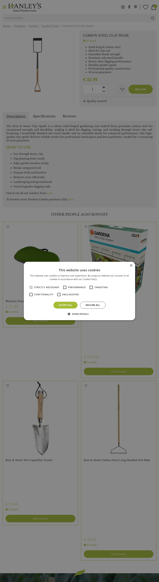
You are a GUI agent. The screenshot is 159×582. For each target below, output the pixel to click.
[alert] (79, 291)
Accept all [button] (65, 305)
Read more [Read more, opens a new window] (103, 279)
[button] (79, 314)
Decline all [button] (93, 305)
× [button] (131, 265)
